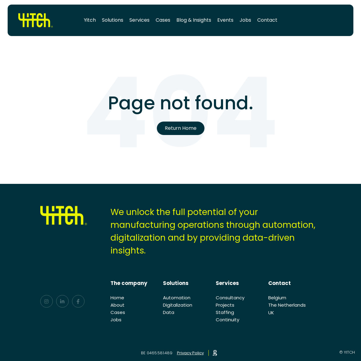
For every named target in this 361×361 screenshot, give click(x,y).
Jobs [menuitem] (245, 20)
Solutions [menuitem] (112, 20)
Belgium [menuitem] (277, 297)
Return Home (181, 128)
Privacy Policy (190, 353)
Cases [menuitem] (163, 20)
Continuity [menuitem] (227, 319)
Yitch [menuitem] (90, 20)
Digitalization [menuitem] (177, 305)
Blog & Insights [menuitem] (193, 20)
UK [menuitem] (271, 312)
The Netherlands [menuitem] (287, 305)
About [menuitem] (117, 305)
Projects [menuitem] (225, 305)
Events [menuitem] (225, 20)
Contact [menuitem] (267, 20)
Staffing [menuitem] (225, 312)
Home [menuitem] (117, 297)
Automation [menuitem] (176, 297)
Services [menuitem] (139, 20)
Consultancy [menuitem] (230, 297)
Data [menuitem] (168, 312)
